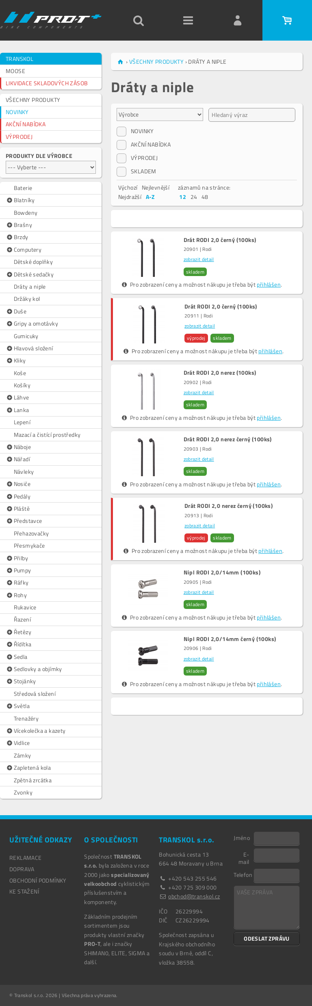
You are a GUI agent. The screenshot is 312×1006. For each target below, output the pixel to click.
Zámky (22, 755)
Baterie (23, 187)
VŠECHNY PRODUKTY (33, 99)
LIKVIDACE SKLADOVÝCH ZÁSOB (47, 83)
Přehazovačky (31, 533)
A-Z (150, 196)
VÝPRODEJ (19, 136)
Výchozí (128, 187)
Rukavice (25, 607)
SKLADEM (136, 171)
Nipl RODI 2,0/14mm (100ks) (222, 572)
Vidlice (18, 742)
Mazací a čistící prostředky (47, 434)
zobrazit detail (199, 259)
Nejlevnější (155, 187)
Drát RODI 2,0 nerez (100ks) (220, 372)
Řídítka (18, 644)
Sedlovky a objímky (34, 669)
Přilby (17, 558)
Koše (20, 373)
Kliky (16, 360)
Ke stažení (24, 891)
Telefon (243, 874)
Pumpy (18, 570)
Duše (16, 311)
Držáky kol (27, 298)
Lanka (17, 410)
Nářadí (18, 459)
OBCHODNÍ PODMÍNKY (38, 880)
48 (205, 196)
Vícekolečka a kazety (36, 730)
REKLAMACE (25, 857)
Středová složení (35, 693)
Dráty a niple (30, 286)
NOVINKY (17, 112)
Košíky (22, 385)
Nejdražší (130, 196)
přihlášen (269, 284)
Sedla (17, 656)
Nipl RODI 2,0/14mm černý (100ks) (230, 639)
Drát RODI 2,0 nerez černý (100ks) (228, 439)
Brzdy (17, 237)
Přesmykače (29, 545)
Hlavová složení (29, 348)
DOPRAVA (22, 869)
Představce (24, 520)
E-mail (243, 858)
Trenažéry (26, 718)
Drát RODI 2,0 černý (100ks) (220, 240)
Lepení (22, 422)
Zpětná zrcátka (33, 780)
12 (182, 196)
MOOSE (15, 71)
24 (194, 196)
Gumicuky (26, 336)
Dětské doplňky (33, 261)
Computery (23, 249)
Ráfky (17, 582)
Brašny (19, 224)
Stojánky (21, 681)
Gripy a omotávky (32, 323)
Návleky (24, 471)
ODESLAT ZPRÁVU (267, 938)
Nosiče (18, 483)
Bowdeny (26, 212)
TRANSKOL (19, 58)
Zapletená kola (28, 767)
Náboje (18, 447)
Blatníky (20, 200)
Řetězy (18, 632)
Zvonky (23, 792)
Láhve (17, 397)
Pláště (18, 508)
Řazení (22, 619)
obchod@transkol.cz (194, 896)
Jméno (242, 837)
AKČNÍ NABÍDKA (26, 124)
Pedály (18, 496)
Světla (18, 706)
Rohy (16, 595)
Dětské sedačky (30, 274)
